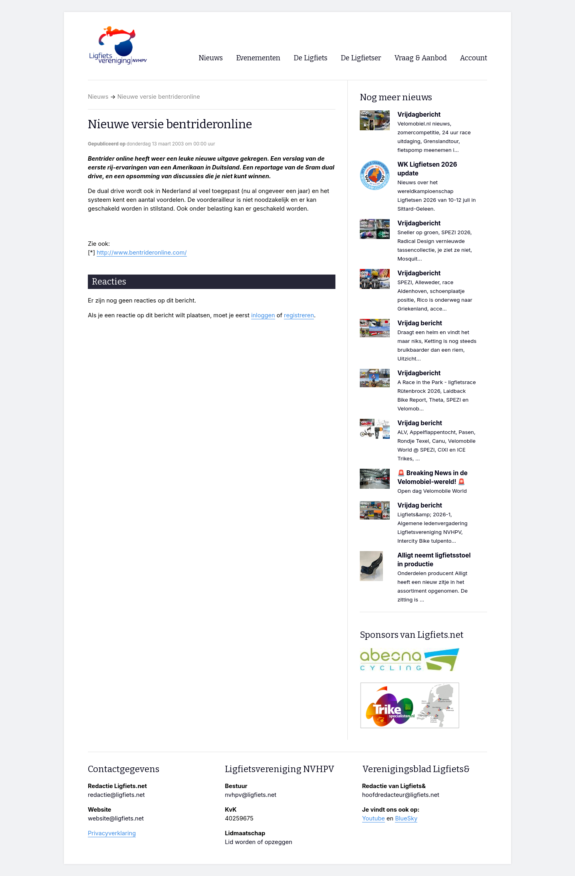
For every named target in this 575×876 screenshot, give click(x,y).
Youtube (373, 818)
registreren (299, 315)
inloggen (263, 315)
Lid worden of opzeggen (258, 842)
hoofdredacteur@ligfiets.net (400, 794)
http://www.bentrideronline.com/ (141, 252)
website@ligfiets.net (116, 818)
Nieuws (98, 96)
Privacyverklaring (112, 833)
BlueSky (406, 818)
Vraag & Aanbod (421, 58)
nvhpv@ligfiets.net (250, 794)
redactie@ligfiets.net (116, 794)
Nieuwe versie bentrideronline (158, 96)
